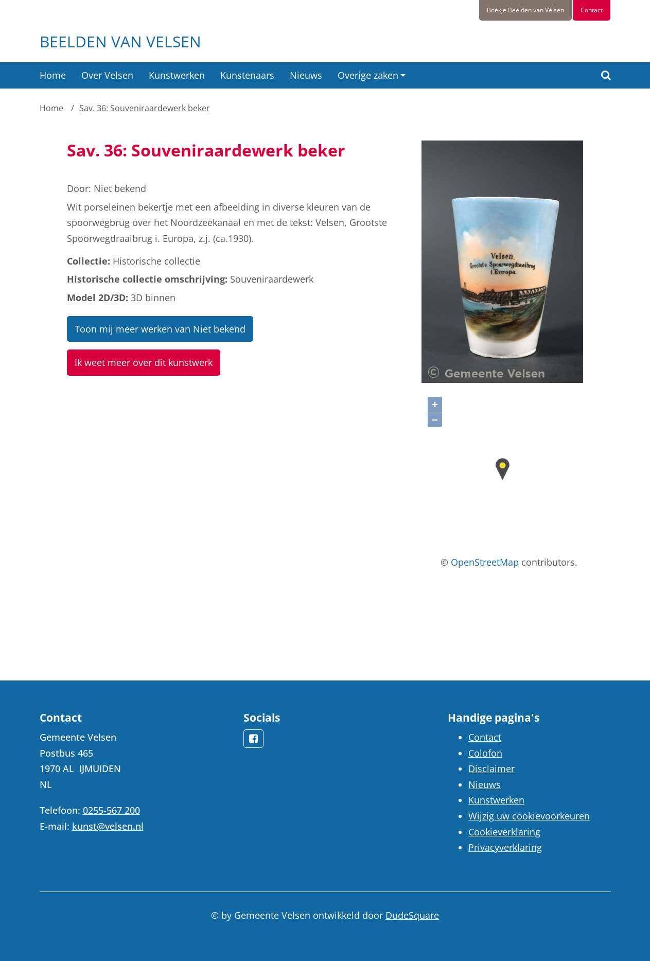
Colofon (485, 753)
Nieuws (306, 75)
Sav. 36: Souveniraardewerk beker (144, 108)
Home (53, 75)
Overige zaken (368, 75)
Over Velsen (107, 75)
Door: (79, 188)
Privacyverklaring (505, 847)
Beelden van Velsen (120, 41)
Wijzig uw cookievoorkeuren (529, 816)
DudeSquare (412, 915)
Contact (592, 10)
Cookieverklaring (504, 832)
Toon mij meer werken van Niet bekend (160, 329)
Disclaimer (491, 768)
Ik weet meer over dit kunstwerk (144, 362)
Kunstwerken (177, 75)
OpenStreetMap (485, 562)
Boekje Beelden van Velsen (525, 10)
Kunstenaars (247, 75)
